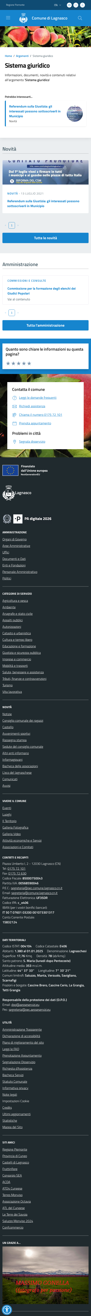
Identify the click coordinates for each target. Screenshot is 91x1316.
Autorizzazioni (11, 626)
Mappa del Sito (12, 1127)
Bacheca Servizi (13, 1075)
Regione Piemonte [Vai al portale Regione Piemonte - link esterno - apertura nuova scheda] (15, 5)
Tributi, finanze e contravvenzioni (24, 678)
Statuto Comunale (14, 1081)
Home (8, 56)
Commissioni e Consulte (26, 280)
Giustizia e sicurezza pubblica (21, 652)
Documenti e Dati (14, 558)
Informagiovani (12, 759)
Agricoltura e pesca (15, 600)
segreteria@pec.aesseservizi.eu (29, 1009)
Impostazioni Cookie (15, 1101)
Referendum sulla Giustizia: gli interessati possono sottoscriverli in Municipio (35, 111)
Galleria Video (11, 833)
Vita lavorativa (12, 691)
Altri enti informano (15, 753)
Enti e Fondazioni (14, 565)
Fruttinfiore (9, 1168)
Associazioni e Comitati (17, 846)
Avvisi (6, 785)
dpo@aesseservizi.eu (25, 1004)
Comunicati (9, 779)
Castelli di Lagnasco (15, 1162)
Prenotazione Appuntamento (22, 1055)
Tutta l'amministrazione (45, 325)
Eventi (6, 807)
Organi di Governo (14, 539)
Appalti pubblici (12, 620)
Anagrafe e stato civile (17, 613)
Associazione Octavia (16, 1201)
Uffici (5, 552)
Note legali (9, 1094)
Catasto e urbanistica (16, 633)
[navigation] (8, 17)
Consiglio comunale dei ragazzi (22, 720)
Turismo (7, 685)
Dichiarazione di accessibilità (21, 1035)
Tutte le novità (45, 238)
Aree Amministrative (16, 545)
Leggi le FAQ (10, 1048)
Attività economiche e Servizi (22, 840)
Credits (7, 1107)
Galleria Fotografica (15, 827)
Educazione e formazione (19, 646)
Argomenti (22, 56)
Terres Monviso (12, 1194)
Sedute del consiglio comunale (22, 746)
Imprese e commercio (16, 659)
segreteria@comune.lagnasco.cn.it (34, 892)
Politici (6, 578)
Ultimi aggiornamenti (16, 1114)
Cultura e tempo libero (17, 639)
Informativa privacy (15, 1088)
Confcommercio (12, 1227)
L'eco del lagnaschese (17, 772)
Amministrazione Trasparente (22, 1029)
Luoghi (6, 814)
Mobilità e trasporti (15, 665)
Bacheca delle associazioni (20, 766)
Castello (7, 727)
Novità (13, 193)
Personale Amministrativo (19, 571)
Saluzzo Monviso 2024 (17, 1220)
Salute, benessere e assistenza (23, 672)
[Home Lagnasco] (41, 18)
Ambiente (9, 607)
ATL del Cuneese (13, 1207)
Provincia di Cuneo (14, 1155)
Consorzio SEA (12, 1175)
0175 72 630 (17, 873)
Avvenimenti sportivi (16, 733)
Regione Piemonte (14, 1149)
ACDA (6, 1181)
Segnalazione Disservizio (18, 1062)
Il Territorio (9, 820)
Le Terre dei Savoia (14, 1214)
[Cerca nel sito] (80, 18)
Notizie (7, 714)
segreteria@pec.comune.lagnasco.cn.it (36, 888)
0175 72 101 (16, 868)
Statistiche (9, 1120)
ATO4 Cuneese (12, 1188)
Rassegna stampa (14, 740)
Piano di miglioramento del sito (23, 1042)
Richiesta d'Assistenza (17, 1068)
